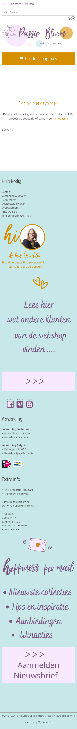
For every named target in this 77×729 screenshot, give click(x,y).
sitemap (42, 715)
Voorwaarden (10, 207)
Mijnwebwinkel (45, 722)
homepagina (60, 118)
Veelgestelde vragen (13, 203)
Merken (29, 4)
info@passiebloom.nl (16, 501)
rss (49, 715)
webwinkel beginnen (64, 715)
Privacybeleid (9, 211)
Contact (16, 4)
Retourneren (9, 200)
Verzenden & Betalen (14, 196)
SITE (4, 4)
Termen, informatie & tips (16, 215)
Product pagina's (38, 58)
